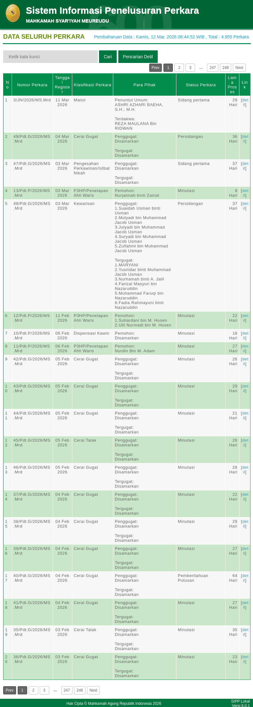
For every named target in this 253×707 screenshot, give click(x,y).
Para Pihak (144, 84)
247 (212, 67)
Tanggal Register (62, 84)
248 (225, 67)
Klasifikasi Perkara (92, 84)
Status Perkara (201, 84)
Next (239, 67)
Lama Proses (232, 84)
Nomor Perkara (32, 84)
